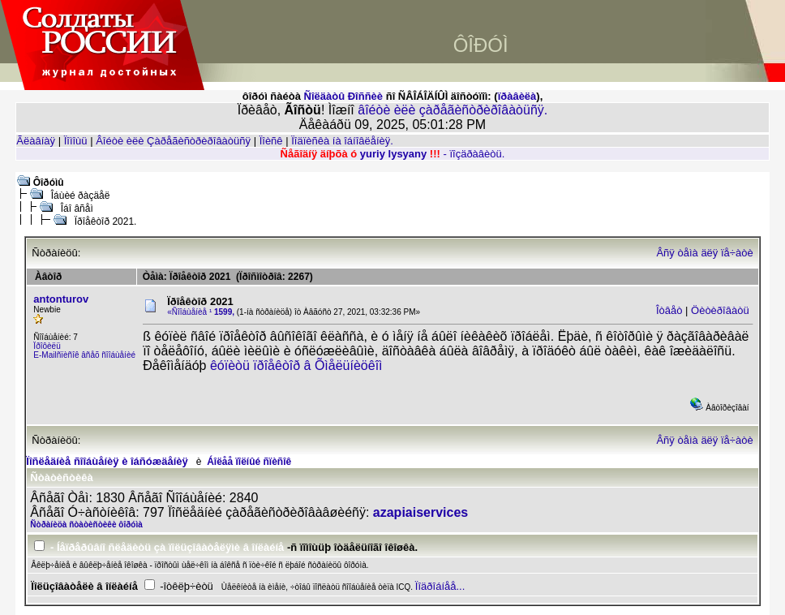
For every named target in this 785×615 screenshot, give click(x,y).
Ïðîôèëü (46, 346)
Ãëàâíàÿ (35, 141)
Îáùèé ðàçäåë (80, 195)
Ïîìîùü (76, 141)
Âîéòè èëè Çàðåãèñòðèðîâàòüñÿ (173, 141)
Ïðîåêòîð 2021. (106, 221)
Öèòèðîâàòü (720, 310)
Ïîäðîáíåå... (440, 586)
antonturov (60, 299)
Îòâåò (669, 310)
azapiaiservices (420, 512)
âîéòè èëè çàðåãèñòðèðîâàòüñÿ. (452, 110)
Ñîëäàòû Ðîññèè (344, 96)
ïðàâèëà (517, 96)
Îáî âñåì (77, 208)
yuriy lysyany (393, 154)
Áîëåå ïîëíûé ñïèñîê (249, 461)
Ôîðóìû (48, 182)
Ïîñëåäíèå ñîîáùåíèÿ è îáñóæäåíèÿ (106, 461)
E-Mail (44, 355)
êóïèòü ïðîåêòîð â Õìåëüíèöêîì (296, 365)
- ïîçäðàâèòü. (473, 154)
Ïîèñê (271, 141)
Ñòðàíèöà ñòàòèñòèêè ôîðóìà (86, 524)
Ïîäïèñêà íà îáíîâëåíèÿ (340, 141)
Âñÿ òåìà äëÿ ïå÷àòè (704, 253)
